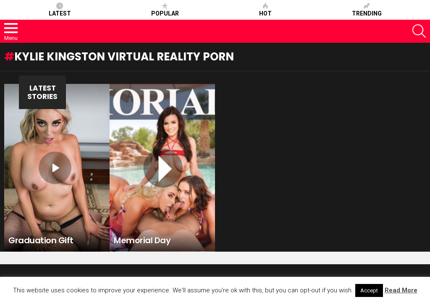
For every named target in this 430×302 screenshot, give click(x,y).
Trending (367, 10)
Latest (60, 10)
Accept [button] (369, 290)
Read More (401, 290)
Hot (265, 10)
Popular (165, 10)
